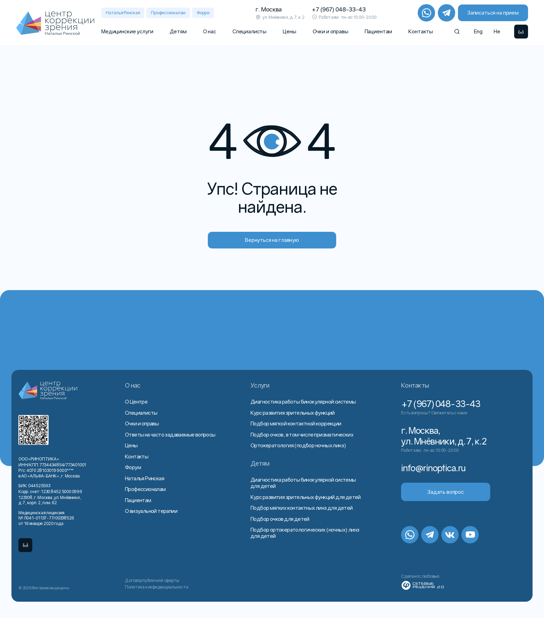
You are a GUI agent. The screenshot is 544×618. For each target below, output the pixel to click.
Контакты (420, 31)
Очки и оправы (330, 31)
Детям (178, 31)
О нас (209, 31)
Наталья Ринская (123, 12)
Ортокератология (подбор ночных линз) (298, 445)
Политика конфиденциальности (156, 587)
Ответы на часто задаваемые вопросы (170, 434)
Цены (289, 31)
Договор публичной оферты (152, 580)
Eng (478, 31)
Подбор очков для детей (279, 519)
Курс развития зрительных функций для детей (305, 497)
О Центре (136, 401)
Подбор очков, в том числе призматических (301, 434)
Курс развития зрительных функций (292, 412)
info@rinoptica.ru (433, 468)
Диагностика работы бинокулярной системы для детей (303, 482)
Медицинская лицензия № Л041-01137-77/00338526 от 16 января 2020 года (46, 518)
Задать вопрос (445, 492)
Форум (203, 12)
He (497, 31)
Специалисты (249, 31)
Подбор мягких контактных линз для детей (301, 508)
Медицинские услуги (127, 31)
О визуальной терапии (151, 511)
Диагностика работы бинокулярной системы (303, 401)
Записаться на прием (493, 12)
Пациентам (378, 31)
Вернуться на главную (272, 240)
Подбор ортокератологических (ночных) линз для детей (304, 532)
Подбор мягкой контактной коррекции (295, 423)
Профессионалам (168, 12)
